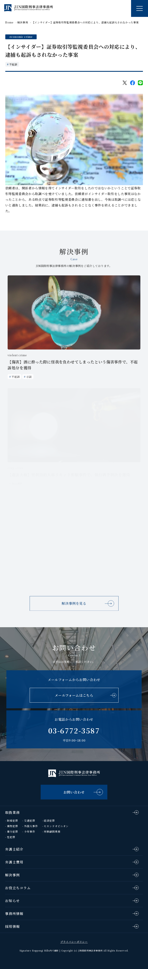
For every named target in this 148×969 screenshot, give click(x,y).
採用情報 (12, 926)
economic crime (21, 36)
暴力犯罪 (12, 831)
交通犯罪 (29, 820)
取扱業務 (12, 812)
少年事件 (29, 831)
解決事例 (22, 22)
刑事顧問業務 (52, 831)
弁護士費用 (14, 862)
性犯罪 (11, 837)
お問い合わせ (74, 792)
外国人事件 (31, 826)
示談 (29, 379)
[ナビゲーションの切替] (139, 8)
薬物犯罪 (12, 826)
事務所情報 (14, 913)
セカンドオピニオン (56, 826)
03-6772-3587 (74, 730)
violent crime (17, 357)
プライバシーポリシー (74, 941)
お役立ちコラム (18, 887)
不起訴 (13, 64)
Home (9, 22)
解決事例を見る (74, 606)
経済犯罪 (49, 820)
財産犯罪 (12, 820)
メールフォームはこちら (74, 695)
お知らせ (12, 900)
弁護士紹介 (14, 849)
